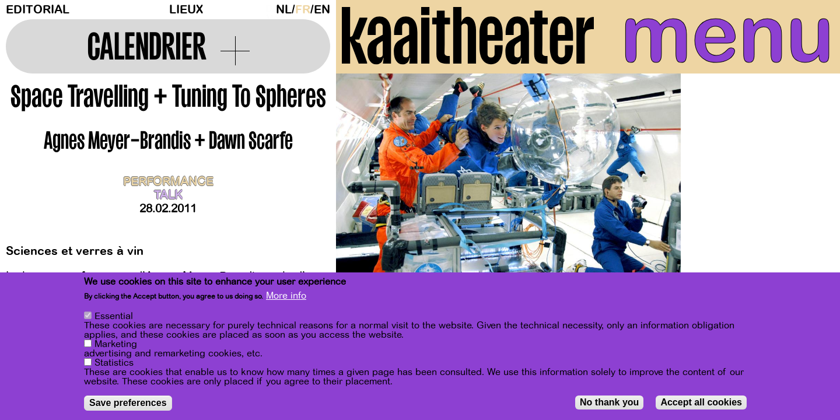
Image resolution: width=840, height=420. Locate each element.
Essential (113, 316)
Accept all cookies (701, 402)
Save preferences (128, 403)
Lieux (186, 9)
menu (727, 35)
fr (302, 9)
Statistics (114, 363)
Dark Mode (267, 9)
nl (284, 9)
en (322, 9)
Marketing (115, 344)
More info (286, 295)
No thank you (609, 402)
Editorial (37, 9)
